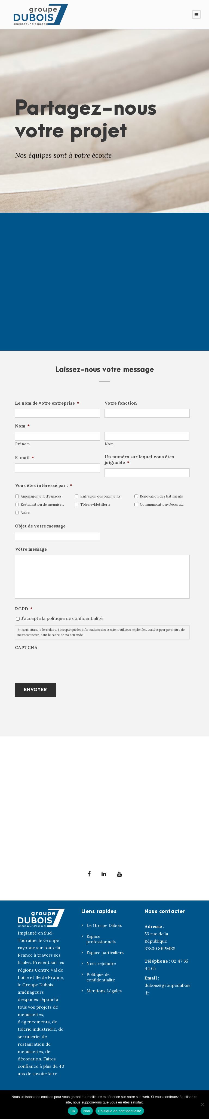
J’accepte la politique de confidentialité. (62, 618)
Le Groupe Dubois (104, 925)
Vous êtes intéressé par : (43, 485)
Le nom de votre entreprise (47, 403)
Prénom (22, 444)
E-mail (24, 457)
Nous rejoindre (101, 963)
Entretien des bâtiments (100, 496)
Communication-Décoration (162, 504)
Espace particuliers (105, 952)
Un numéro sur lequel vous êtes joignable (139, 459)
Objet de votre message (40, 526)
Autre (25, 512)
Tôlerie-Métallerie (95, 504)
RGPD (23, 608)
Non (86, 1111)
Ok (72, 1111)
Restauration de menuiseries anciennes (43, 504)
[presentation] (56, 664)
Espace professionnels (101, 939)
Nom (22, 426)
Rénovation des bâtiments (161, 496)
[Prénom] (57, 436)
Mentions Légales (104, 990)
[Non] (202, 1104)
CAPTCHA (26, 647)
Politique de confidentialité (101, 977)
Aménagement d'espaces (41, 496)
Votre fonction (120, 403)
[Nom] (147, 436)
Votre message (31, 549)
